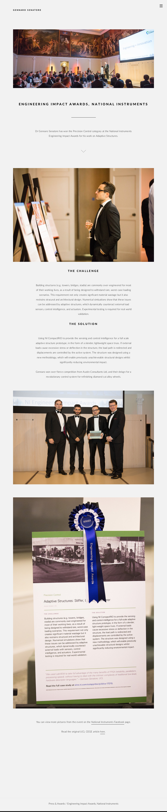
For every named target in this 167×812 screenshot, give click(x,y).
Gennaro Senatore (27, 10)
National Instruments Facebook (107, 722)
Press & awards (57, 804)
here (102, 731)
